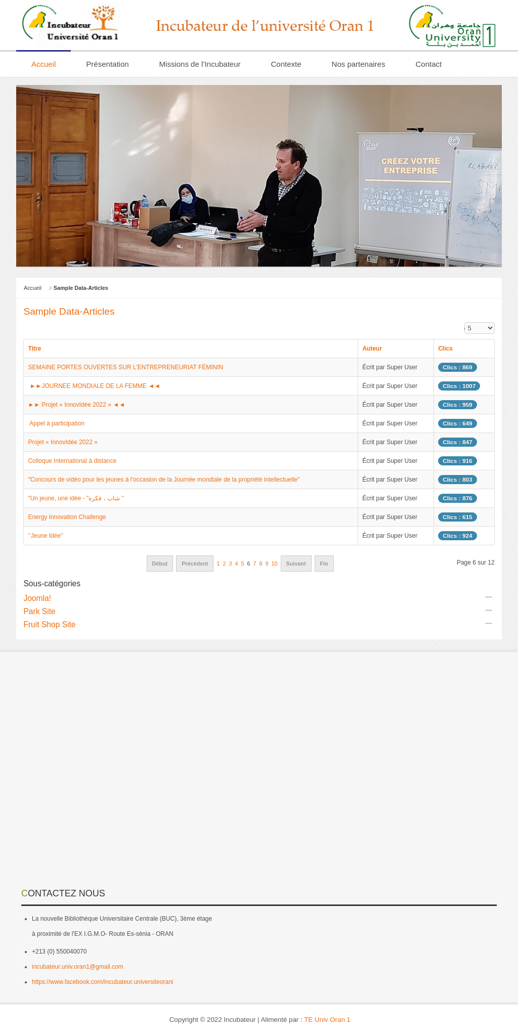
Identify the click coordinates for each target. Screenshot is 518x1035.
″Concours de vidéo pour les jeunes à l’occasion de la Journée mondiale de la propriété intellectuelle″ (163, 479)
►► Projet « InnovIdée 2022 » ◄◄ (76, 404)
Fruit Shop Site (49, 624)
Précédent (195, 563)
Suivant (296, 563)
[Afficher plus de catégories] (488, 596)
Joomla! (37, 598)
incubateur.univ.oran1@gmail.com (77, 966)
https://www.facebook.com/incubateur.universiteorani (102, 981)
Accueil (32, 288)
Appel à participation (57, 423)
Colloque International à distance (72, 460)
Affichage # (464, 327)
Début (160, 563)
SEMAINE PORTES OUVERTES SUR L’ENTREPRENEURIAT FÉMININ (125, 367)
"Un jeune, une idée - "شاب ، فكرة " (75, 498)
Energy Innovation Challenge (67, 517)
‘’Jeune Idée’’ (45, 535)
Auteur (372, 348)
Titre (34, 348)
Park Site (39, 611)
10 (275, 563)
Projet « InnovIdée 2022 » (62, 442)
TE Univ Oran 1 (327, 1019)
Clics (445, 348)
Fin (324, 563)
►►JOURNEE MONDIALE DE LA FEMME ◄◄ (94, 386)
